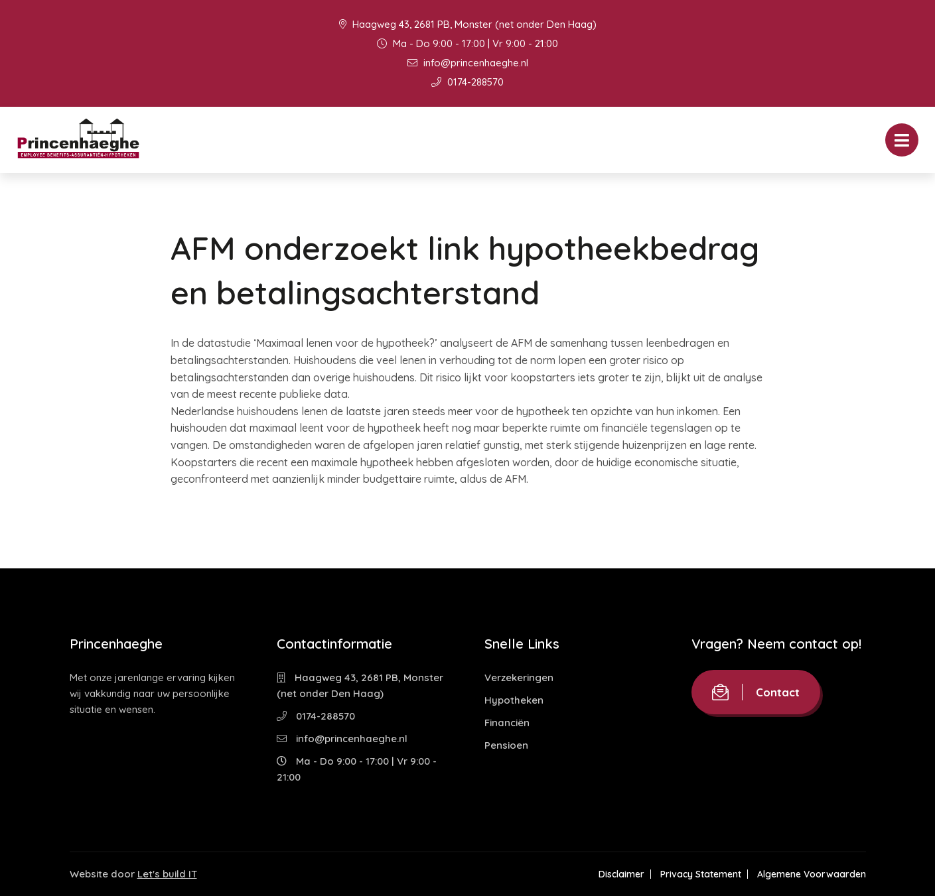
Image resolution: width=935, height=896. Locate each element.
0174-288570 (467, 82)
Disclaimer (621, 874)
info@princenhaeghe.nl (467, 62)
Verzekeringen (518, 677)
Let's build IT (167, 873)
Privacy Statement (700, 874)
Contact (756, 692)
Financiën (507, 722)
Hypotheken (513, 700)
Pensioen (506, 745)
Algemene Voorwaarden (811, 874)
